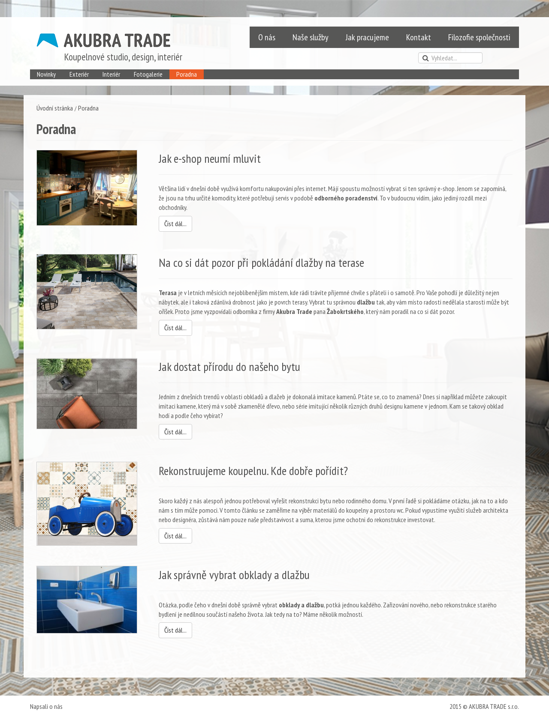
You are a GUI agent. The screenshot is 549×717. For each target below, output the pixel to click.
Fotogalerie (148, 74)
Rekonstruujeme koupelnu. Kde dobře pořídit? (253, 470)
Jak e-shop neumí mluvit (210, 158)
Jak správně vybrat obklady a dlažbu (234, 575)
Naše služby (311, 37)
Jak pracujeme (367, 37)
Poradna (186, 74)
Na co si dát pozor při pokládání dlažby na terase (261, 262)
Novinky (46, 74)
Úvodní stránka (54, 108)
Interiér (111, 74)
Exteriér (79, 74)
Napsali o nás (46, 706)
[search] (450, 57)
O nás (266, 37)
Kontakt (418, 37)
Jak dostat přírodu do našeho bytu (229, 366)
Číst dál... (175, 223)
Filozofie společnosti (479, 37)
